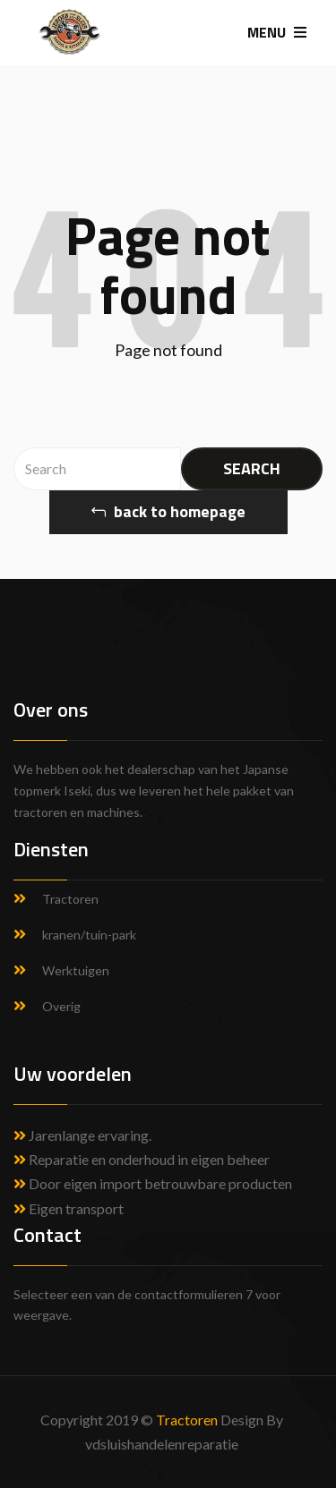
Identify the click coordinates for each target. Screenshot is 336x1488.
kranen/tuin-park (89, 934)
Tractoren (70, 898)
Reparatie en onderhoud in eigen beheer (141, 1159)
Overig (61, 1006)
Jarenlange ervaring (89, 1135)
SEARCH (251, 468)
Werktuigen (75, 970)
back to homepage (168, 511)
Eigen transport (68, 1208)
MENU (276, 32)
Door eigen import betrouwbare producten (152, 1183)
